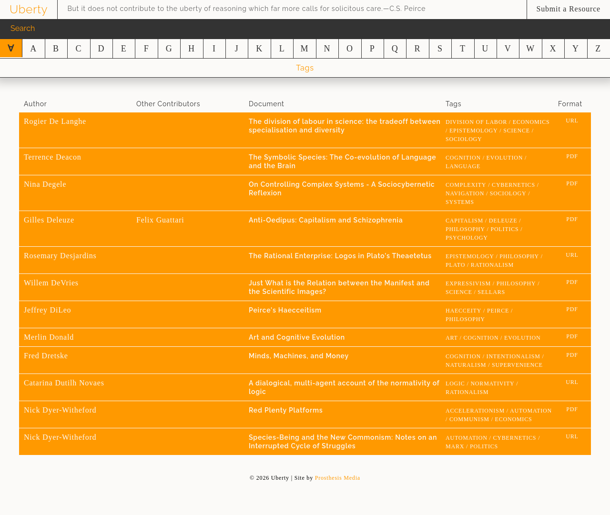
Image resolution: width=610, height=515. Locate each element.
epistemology (473, 130)
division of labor (476, 122)
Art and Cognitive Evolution (297, 337)
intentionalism (513, 356)
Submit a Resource (568, 9)
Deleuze (503, 220)
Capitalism (464, 220)
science (516, 130)
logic (455, 383)
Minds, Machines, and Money (299, 356)
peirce (498, 310)
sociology (464, 139)
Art (452, 337)
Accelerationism (475, 410)
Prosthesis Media (337, 478)
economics (531, 122)
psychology (467, 237)
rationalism (492, 265)
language (463, 166)
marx (455, 446)
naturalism (466, 365)
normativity (492, 383)
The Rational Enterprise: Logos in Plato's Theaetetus (340, 256)
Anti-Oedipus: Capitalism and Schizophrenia (326, 220)
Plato (455, 265)
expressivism (468, 283)
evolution (505, 157)
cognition (463, 157)
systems (460, 202)
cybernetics (513, 185)
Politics (504, 229)
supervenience (517, 365)
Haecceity (463, 310)
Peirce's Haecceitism (285, 310)
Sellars (491, 292)
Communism (469, 419)
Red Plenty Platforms (286, 410)
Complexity (466, 185)
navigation (465, 193)
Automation (531, 410)
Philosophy (465, 229)
